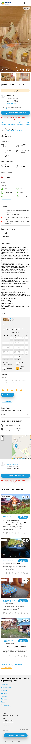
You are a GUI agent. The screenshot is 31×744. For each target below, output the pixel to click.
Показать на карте (11, 109)
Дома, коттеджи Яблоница (13, 131)
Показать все (6, 201)
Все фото (5, 69)
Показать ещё (7, 401)
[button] (16, 446)
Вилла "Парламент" (8, 560)
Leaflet (14, 458)
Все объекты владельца (12, 97)
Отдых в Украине (8, 720)
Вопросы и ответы (8, 723)
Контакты (6, 725)
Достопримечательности (10, 716)
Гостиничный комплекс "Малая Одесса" (9, 600)
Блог (4, 718)
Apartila (3, 664)
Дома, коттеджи (18, 664)
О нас (5, 713)
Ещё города (6, 705)
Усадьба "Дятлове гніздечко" (8, 640)
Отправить (7, 395)
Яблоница (9, 664)
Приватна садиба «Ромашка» (7, 517)
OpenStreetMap (21, 458)
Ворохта (3, 414)
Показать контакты (11, 103)
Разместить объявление (17, 735)
